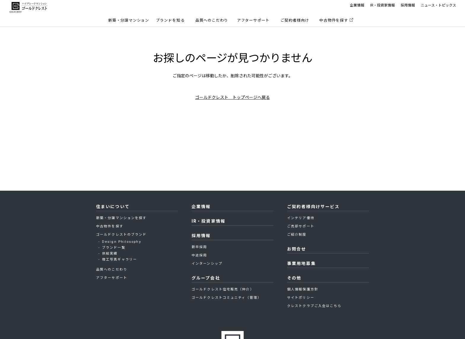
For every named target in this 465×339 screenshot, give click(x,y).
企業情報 (357, 5)
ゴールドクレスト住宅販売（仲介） (223, 289)
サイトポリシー (300, 298)
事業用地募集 (301, 263)
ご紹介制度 (297, 235)
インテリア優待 (300, 218)
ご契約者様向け (295, 20)
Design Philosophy (121, 242)
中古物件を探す (333, 20)
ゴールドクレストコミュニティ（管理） (226, 298)
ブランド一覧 (113, 248)
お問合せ (296, 249)
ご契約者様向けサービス (313, 206)
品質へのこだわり (211, 20)
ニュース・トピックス (438, 5)
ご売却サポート (300, 226)
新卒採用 (199, 247)
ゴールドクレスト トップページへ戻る (232, 97)
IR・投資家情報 (382, 5)
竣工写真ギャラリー (119, 259)
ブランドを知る (170, 20)
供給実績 (109, 254)
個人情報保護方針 (302, 289)
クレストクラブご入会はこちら (314, 306)
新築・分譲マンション (128, 20)
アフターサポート (253, 20)
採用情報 (408, 5)
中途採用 (199, 255)
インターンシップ (207, 264)
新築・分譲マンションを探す (121, 218)
